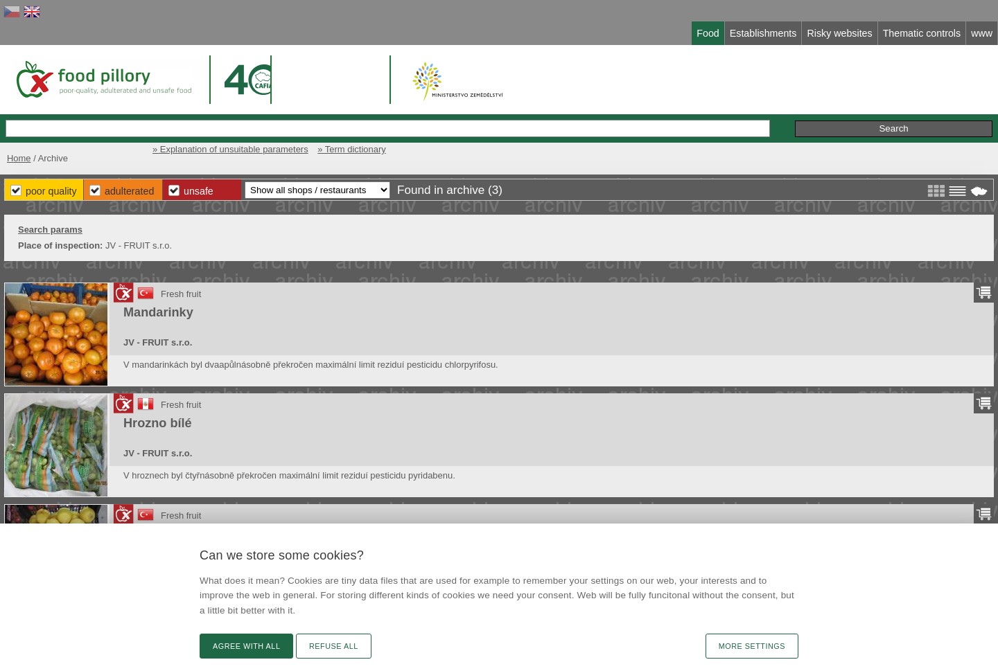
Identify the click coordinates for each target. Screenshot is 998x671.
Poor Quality (51, 191)
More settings (752, 646)
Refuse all (333, 646)
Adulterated (129, 191)
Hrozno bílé (157, 423)
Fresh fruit (181, 294)
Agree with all (246, 646)
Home (19, 158)
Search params (50, 229)
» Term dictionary (351, 149)
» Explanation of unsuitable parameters (230, 149)
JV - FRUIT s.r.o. (157, 342)
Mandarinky (158, 312)
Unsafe (198, 191)
